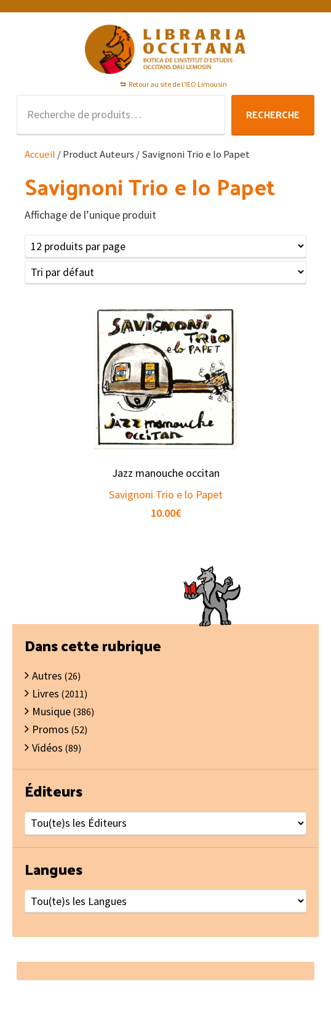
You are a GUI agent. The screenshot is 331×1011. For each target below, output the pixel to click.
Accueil (40, 154)
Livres (45, 693)
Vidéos (47, 748)
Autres (47, 675)
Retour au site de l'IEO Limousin (178, 84)
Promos (50, 729)
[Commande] (165, 272)
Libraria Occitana (165, 49)
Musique (51, 711)
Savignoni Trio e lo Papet (166, 494)
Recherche (273, 114)
